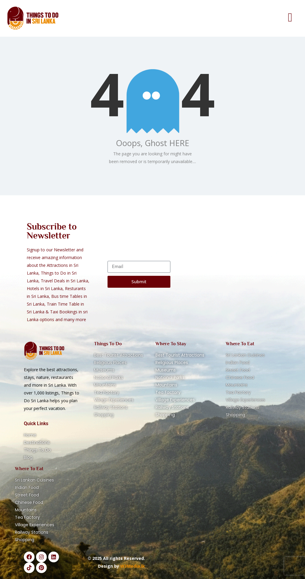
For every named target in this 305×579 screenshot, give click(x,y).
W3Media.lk (132, 566)
